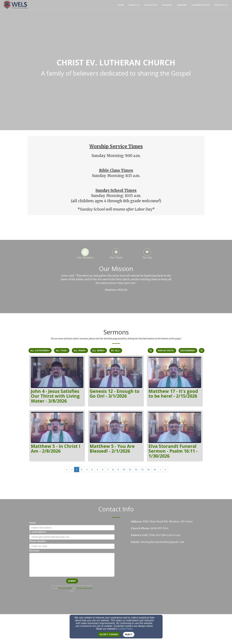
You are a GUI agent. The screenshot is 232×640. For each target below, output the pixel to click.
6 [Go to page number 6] (102, 469)
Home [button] (121, 5)
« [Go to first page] (67, 469)
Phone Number (37, 541)
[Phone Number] (72, 546)
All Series (98, 350)
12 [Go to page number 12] (136, 469)
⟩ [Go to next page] (160, 469)
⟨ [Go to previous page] (71, 469)
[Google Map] (167, 570)
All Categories (40, 350)
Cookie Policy (125, 628)
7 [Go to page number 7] (107, 469)
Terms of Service (84, 588)
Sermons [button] (182, 5)
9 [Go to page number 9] (118, 469)
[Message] (72, 565)
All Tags (62, 350)
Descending (187, 350)
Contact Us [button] (220, 5)
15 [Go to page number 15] (155, 469)
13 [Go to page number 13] (142, 469)
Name (32, 522)
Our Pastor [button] (150, 5)
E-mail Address (37, 532)
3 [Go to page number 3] (86, 469)
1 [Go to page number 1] (76, 469)
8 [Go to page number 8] (113, 469)
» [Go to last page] (165, 469)
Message (34, 550)
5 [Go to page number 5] (97, 469)
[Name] (72, 527)
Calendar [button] (167, 5)
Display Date (166, 350)
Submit (72, 580)
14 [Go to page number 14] (148, 469)
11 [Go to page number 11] (130, 469)
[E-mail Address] (72, 537)
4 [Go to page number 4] (92, 469)
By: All (115, 350)
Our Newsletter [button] (200, 5)
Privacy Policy (65, 588)
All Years (80, 350)
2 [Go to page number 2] (81, 469)
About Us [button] (133, 5)
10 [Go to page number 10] (124, 469)
